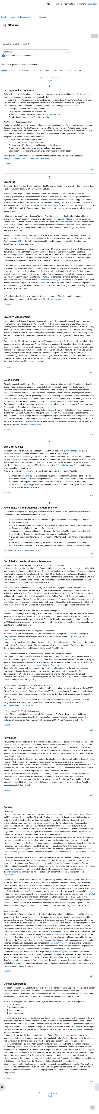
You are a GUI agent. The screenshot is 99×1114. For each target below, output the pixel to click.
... (95, 35)
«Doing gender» (13, 960)
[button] (50, 3)
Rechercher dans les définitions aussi (21, 55)
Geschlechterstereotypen (50, 205)
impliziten (18, 454)
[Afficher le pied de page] (92, 1107)
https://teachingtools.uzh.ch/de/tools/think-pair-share (27, 159)
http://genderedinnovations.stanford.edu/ (41, 665)
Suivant (56, 77)
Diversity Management (52, 299)
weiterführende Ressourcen (28, 550)
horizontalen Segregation (59, 943)
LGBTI (19, 241)
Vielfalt (85, 860)
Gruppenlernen (53, 114)
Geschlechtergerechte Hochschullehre (17, 17)
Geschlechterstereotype (50, 280)
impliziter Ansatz (67, 465)
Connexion (92, 4)
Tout (50, 80)
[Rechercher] (33, 52)
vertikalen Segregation (59, 951)
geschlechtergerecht (72, 451)
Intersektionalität (65, 222)
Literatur (8, 164)
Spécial (4, 70)
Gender (51, 410)
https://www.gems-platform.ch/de (18, 705)
